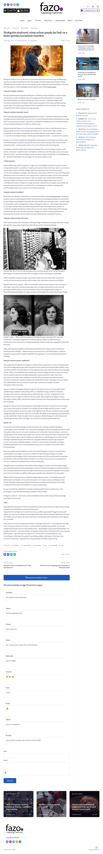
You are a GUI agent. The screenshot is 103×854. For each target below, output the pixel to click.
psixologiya (37, 545)
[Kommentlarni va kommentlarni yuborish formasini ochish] (37, 577)
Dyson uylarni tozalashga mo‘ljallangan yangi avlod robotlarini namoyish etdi (86, 48)
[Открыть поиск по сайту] (97, 6)
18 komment (32, 40)
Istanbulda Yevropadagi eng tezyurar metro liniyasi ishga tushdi (87, 74)
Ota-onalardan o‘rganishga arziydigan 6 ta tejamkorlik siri (86, 139)
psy (46, 545)
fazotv (7, 545)
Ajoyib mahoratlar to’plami (86, 99)
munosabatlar (27, 545)
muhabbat (16, 545)
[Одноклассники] (14, 4)
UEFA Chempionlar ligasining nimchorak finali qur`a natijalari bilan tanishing (18, 806)
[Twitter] (11, 4)
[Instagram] (8, 4)
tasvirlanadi (52, 87)
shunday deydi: (55, 196)
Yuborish (10, 781)
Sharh (6, 760)
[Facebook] (5, 4)
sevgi (62, 545)
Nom (5, 751)
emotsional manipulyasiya (23, 116)
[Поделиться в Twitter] (11, 554)
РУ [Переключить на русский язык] (88, 6)
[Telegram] (17, 4)
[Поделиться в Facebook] (5, 554)
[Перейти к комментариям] (96, 847)
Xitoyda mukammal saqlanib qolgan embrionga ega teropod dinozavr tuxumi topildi (84, 806)
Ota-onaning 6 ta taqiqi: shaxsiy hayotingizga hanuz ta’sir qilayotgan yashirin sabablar (87, 131)
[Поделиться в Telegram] (8, 554)
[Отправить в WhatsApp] (14, 554)
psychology (53, 545)
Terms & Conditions (12, 837)
